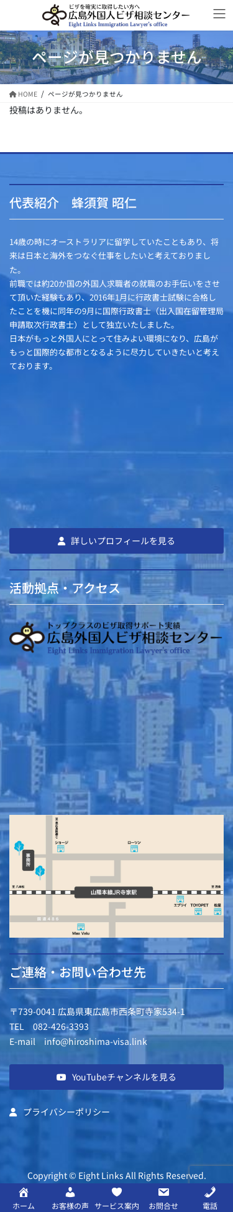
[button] (116, 540)
